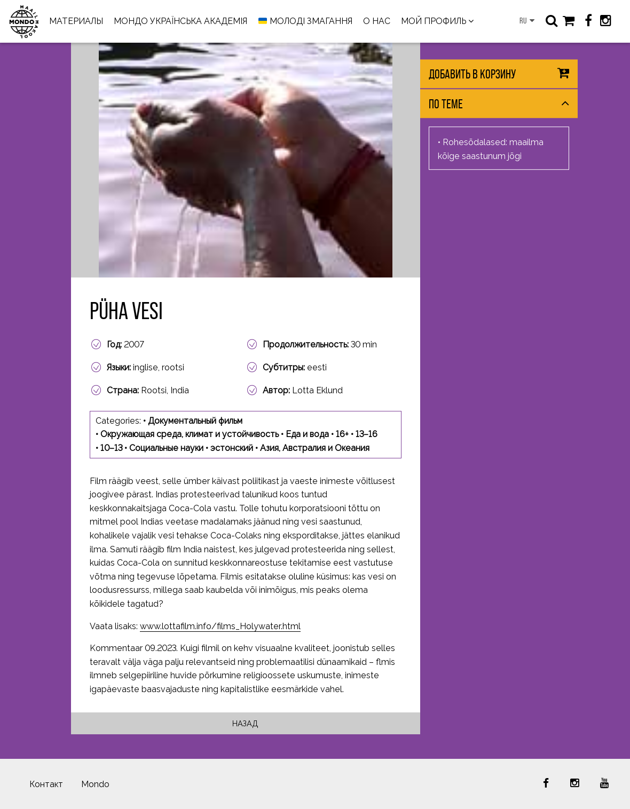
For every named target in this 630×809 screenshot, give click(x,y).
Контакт (46, 784)
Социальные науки (166, 448)
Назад (245, 723)
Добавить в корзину (472, 74)
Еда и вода (307, 434)
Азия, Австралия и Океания (314, 448)
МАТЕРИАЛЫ (76, 21)
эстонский (231, 448)
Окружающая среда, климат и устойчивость (189, 434)
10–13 (111, 448)
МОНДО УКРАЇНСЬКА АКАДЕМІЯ (180, 21)
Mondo (95, 784)
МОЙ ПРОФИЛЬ (433, 21)
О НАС (376, 21)
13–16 (366, 434)
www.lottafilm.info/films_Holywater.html (220, 626)
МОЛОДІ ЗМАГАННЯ (305, 22)
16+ (342, 434)
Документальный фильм (195, 421)
